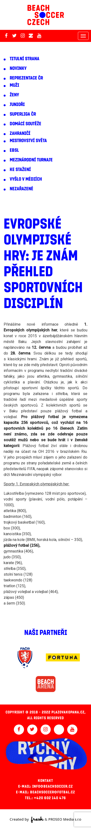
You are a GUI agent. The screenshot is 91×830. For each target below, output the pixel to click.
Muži (14, 85)
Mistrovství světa (28, 140)
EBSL (14, 150)
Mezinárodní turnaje (31, 160)
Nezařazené (21, 188)
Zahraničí (20, 133)
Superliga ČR (23, 114)
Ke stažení (20, 169)
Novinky (18, 68)
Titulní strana (24, 58)
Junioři (17, 104)
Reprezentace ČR (26, 78)
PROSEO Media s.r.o (64, 819)
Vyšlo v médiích (26, 179)
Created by (27, 820)
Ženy (14, 94)
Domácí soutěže (25, 123)
